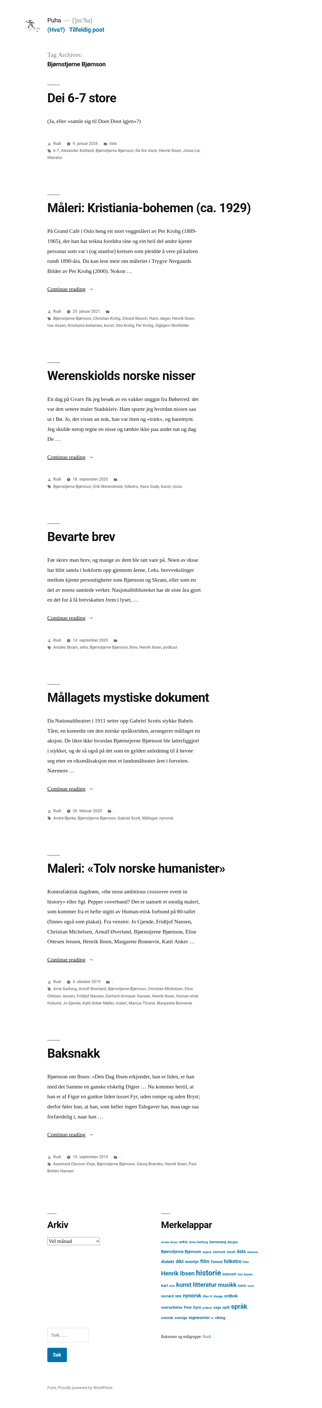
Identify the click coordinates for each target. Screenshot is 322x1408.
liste (113, 143)
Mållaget (149, 818)
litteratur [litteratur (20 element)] (204, 1284)
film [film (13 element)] (205, 1261)
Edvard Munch (134, 318)
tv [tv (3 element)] (212, 1318)
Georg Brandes (150, 1164)
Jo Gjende (71, 1003)
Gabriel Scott (128, 818)
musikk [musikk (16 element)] (227, 1284)
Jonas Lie (191, 150)
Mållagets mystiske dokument (128, 697)
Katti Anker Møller (98, 1003)
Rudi (57, 143)
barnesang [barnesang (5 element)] (218, 1242)
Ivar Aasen (56, 325)
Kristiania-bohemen (85, 325)
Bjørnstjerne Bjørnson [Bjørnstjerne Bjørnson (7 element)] (181, 1251)
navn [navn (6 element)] (242, 1285)
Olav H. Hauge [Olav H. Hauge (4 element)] (213, 1296)
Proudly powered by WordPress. (85, 1387)
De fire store (146, 150)
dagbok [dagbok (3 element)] (207, 1252)
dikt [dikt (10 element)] (180, 1261)
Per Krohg (144, 325)
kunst (109, 325)
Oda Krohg (125, 325)
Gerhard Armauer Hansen (128, 996)
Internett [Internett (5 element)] (229, 1274)
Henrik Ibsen (170, 150)
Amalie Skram (65, 647)
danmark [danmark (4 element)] (219, 1252)
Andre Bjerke (64, 818)
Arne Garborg (65, 988)
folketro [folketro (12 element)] (233, 1261)
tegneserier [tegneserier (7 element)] (199, 1317)
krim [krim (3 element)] (172, 1286)
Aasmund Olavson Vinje (74, 1164)
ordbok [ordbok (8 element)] (231, 1295)
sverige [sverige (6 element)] (181, 1318)
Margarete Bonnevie (174, 1003)
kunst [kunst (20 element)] (183, 1284)
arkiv (84, 647)
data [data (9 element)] (241, 1251)
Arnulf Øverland (92, 988)
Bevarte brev (81, 536)
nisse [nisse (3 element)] (251, 1286)
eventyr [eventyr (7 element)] (192, 1261)
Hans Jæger (159, 318)
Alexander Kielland (77, 150)
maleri (121, 1003)
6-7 (56, 150)
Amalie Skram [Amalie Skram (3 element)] (169, 1242)
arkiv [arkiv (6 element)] (183, 1242)
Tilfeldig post (86, 29)
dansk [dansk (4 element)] (231, 1252)
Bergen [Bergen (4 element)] (233, 1242)
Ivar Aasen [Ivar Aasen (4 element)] (245, 1274)
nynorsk (166, 818)
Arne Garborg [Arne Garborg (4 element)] (198, 1242)
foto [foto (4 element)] (246, 1262)
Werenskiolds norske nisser (121, 375)
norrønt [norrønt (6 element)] (167, 1296)
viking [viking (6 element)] (220, 1318)
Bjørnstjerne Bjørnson (115, 150)
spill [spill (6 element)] (226, 1307)
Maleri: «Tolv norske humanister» (136, 868)
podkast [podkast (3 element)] (207, 1307)
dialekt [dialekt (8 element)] (167, 1261)
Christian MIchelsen (165, 988)
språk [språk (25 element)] (239, 1306)
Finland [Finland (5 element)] (216, 1262)
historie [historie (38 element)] (208, 1273)
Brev (133, 647)
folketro (131, 486)
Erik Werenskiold (108, 486)
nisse (177, 486)
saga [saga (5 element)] (217, 1307)
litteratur (54, 157)
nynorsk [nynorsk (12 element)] (192, 1296)
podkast (170, 647)
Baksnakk (73, 1053)
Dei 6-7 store (81, 98)
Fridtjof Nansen (90, 996)
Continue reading (70, 289)
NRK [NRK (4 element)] (178, 1296)
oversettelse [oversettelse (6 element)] (171, 1307)
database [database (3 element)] (252, 1252)
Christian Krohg (106, 318)
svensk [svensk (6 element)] (167, 1318)
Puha (54, 20)
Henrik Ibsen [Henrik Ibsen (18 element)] (178, 1273)
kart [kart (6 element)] (164, 1285)
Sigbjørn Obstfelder (172, 325)
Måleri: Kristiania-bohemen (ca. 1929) (149, 208)
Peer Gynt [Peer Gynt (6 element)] (192, 1307)
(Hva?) (56, 29)
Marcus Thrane (142, 1003)
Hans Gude (149, 486)
